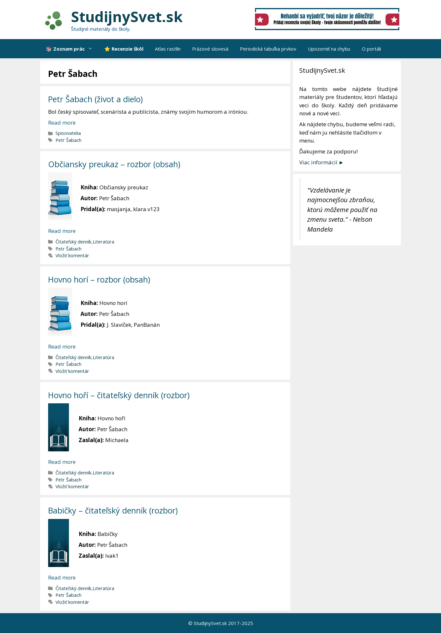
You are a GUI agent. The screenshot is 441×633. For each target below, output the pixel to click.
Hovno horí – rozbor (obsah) (99, 279)
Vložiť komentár (72, 255)
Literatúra (103, 242)
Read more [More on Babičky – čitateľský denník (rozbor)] (62, 577)
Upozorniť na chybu (329, 48)
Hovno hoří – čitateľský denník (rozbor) (119, 395)
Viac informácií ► (321, 162)
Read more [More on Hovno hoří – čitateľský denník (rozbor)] (62, 461)
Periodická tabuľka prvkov (268, 48)
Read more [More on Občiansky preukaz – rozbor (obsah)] (62, 230)
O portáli (371, 48)
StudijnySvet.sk (127, 16)
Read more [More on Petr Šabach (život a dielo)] (62, 122)
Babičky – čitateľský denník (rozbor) (113, 510)
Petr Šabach (68, 140)
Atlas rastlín (168, 48)
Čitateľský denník (73, 242)
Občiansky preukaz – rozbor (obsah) (114, 164)
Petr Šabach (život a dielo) (95, 99)
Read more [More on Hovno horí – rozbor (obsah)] (62, 346)
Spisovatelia (68, 133)
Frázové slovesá (210, 48)
